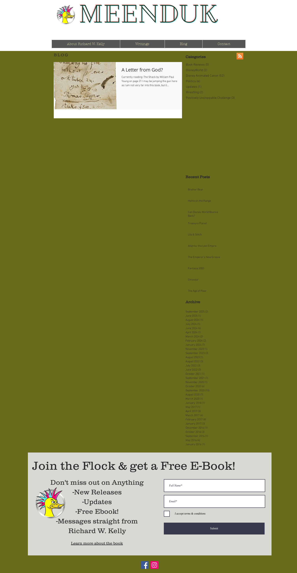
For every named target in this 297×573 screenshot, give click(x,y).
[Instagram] (154, 565)
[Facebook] (145, 565)
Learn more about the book (97, 543)
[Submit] (214, 528)
